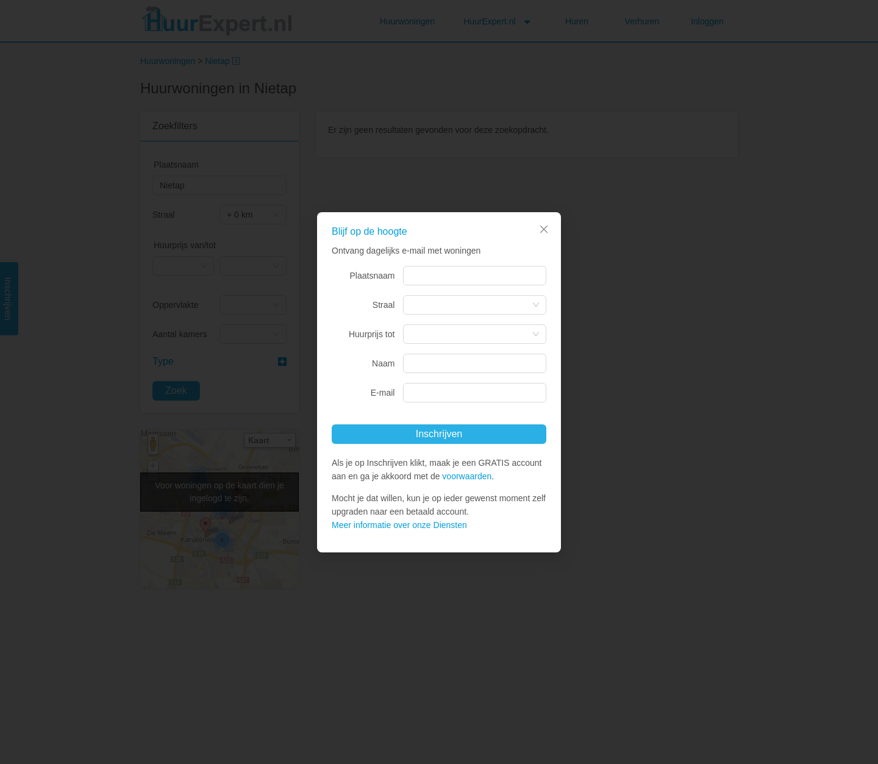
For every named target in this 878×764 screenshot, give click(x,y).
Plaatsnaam (372, 275)
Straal (384, 305)
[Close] (544, 229)
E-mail (383, 393)
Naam (383, 363)
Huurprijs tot (371, 334)
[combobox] (474, 275)
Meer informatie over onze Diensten (399, 525)
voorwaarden (466, 476)
